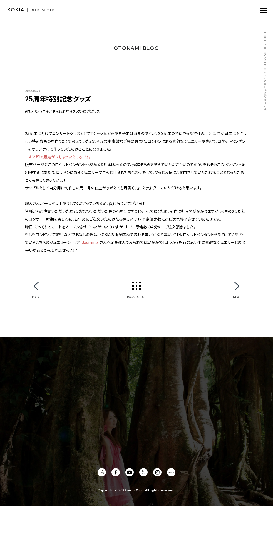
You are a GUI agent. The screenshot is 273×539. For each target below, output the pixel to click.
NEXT (237, 296)
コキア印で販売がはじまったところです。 (58, 156)
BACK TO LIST (136, 296)
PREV (36, 296)
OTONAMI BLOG (264, 60)
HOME (264, 37)
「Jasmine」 (90, 242)
